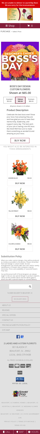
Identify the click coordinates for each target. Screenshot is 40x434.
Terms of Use (20, 425)
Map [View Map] (20, 431)
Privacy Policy (10, 421)
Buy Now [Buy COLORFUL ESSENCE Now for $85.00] (20, 249)
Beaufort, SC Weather (10, 414)
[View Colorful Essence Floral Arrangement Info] (20, 232)
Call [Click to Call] (6, 431)
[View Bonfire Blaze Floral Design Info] (20, 166)
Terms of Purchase (26, 421)
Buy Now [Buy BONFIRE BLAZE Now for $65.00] (20, 183)
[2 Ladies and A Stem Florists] (20, 20)
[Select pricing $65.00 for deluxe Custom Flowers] (20, 100)
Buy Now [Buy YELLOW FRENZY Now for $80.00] (20, 216)
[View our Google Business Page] (22, 338)
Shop (10, 25)
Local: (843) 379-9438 (20, 354)
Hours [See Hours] (33, 431)
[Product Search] (20, 286)
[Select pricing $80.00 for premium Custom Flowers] (31, 100)
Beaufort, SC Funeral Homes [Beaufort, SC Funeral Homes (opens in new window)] (14, 403)
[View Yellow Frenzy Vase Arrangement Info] (20, 199)
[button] (20, 379)
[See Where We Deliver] (20, 299)
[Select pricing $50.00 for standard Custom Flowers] (9, 100)
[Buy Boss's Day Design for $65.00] (20, 140)
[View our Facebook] (18, 338)
